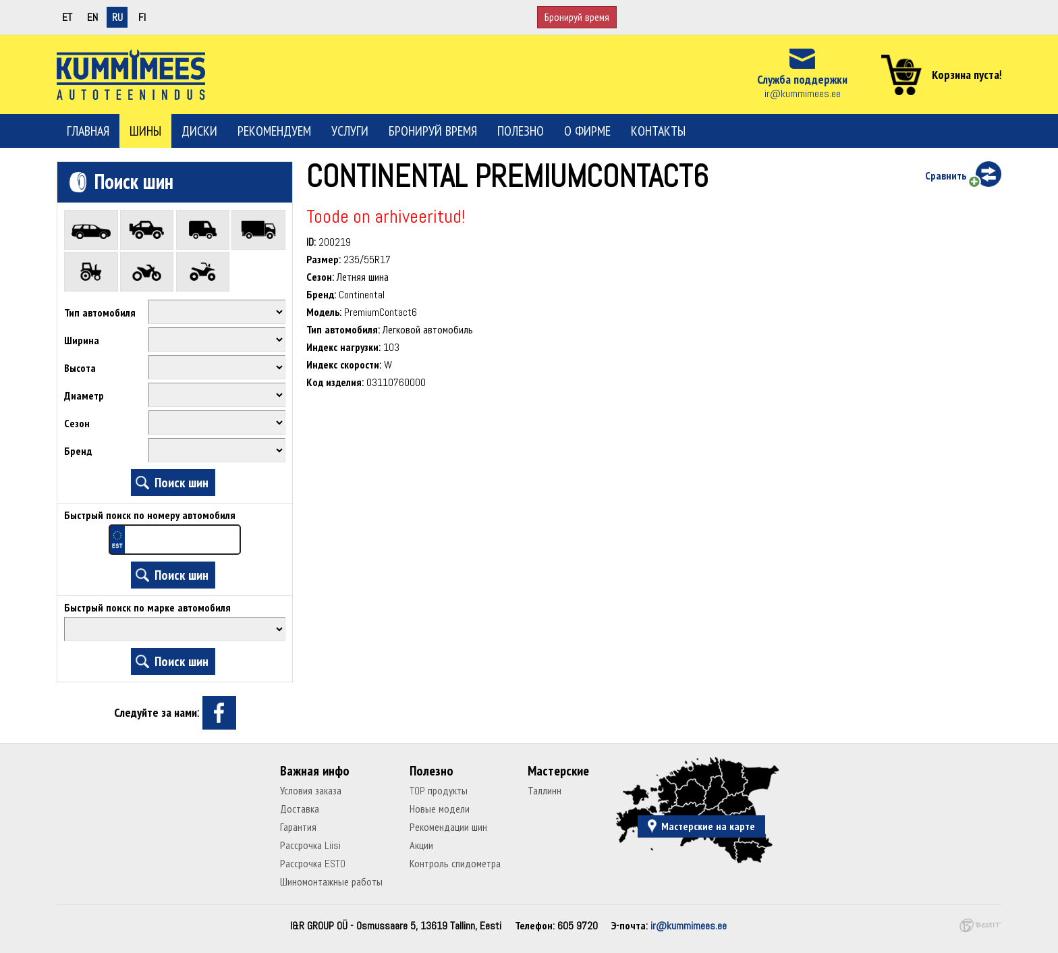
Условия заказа (310, 791)
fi (142, 17)
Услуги (349, 131)
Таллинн (544, 791)
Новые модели (440, 809)
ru (117, 17)
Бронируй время (577, 17)
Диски (199, 131)
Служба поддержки (802, 79)
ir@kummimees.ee (802, 93)
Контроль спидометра (455, 863)
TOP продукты (439, 791)
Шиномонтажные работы (331, 882)
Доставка (299, 809)
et (67, 17)
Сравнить (945, 176)
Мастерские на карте (708, 826)
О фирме (587, 131)
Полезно (520, 131)
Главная (88, 131)
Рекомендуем (274, 131)
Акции (421, 845)
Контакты (658, 131)
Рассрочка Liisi (310, 845)
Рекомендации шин (448, 827)
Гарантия (298, 827)
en (92, 17)
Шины (145, 131)
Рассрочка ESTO (312, 863)
